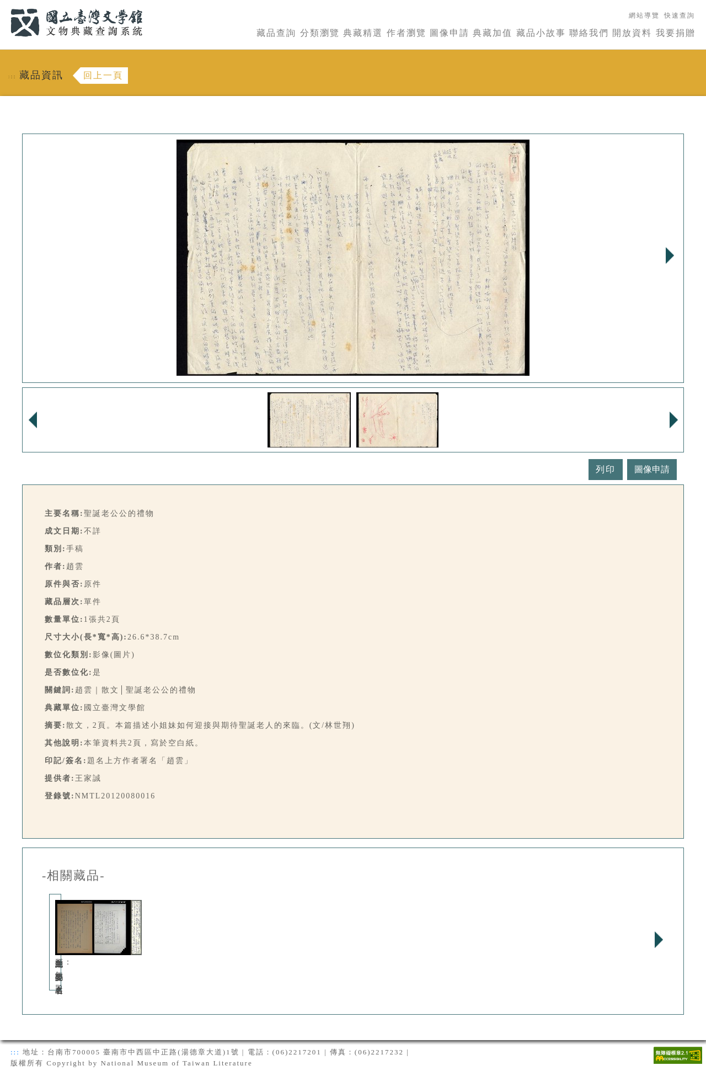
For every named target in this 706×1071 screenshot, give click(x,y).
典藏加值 (492, 33)
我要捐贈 (676, 33)
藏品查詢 (276, 33)
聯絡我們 (589, 33)
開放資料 (632, 33)
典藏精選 (363, 33)
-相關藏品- (73, 875)
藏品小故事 (541, 33)
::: (4, 6)
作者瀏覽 (406, 33)
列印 (606, 469)
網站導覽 (644, 15)
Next (669, 255)
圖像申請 (449, 33)
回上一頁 (103, 75)
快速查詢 (679, 15)
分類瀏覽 (320, 33)
